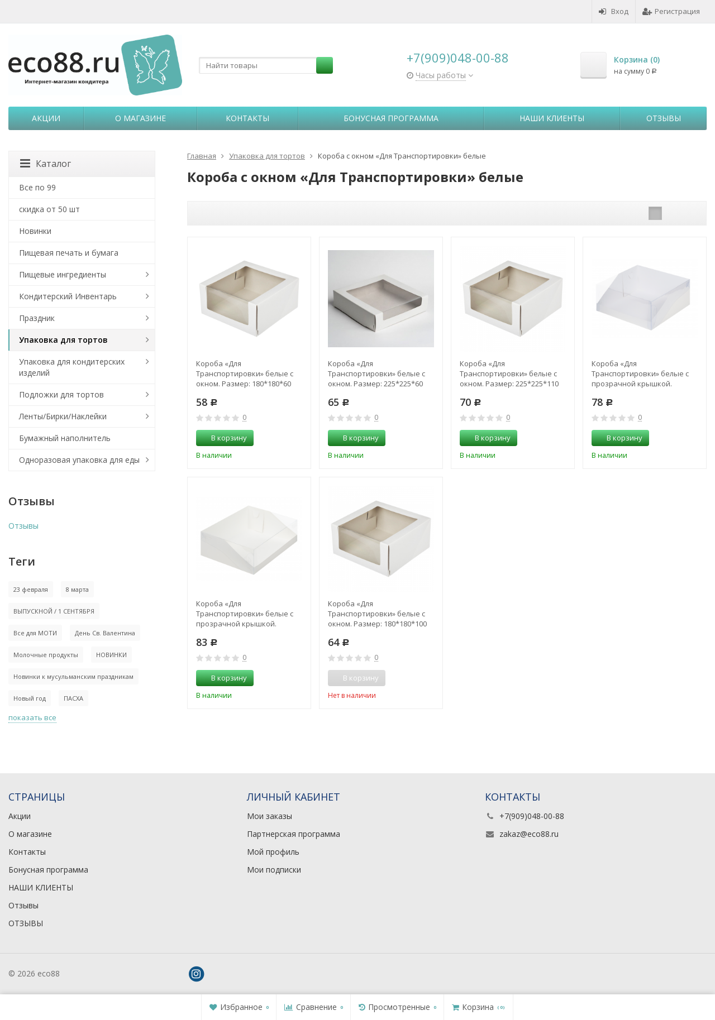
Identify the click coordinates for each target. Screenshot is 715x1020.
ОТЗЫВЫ (25, 923)
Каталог (45, 163)
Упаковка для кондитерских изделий (72, 367)
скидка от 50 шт (49, 209)
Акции (46, 118)
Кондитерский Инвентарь (68, 296)
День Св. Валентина (105, 633)
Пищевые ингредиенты (62, 274)
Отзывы (663, 118)
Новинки (35, 231)
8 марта (77, 589)
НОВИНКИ (111, 654)
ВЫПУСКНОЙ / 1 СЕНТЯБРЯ (53, 611)
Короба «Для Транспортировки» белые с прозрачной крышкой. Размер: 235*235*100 (640, 373)
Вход (613, 11)
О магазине (140, 118)
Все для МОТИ (35, 633)
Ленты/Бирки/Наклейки (63, 416)
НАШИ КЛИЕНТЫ (551, 118)
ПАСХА (73, 698)
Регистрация (671, 11)
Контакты (247, 118)
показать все (32, 717)
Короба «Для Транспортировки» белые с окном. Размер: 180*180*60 (244, 373)
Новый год (29, 698)
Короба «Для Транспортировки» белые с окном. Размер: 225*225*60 (376, 373)
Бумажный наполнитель (65, 438)
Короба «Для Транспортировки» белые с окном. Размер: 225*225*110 (509, 373)
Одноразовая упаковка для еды (79, 459)
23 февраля (30, 589)
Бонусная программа (391, 118)
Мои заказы (269, 816)
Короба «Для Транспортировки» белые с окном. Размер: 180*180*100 (377, 613)
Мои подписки (274, 869)
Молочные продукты (45, 654)
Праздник (37, 318)
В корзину (223, 438)
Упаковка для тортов (63, 339)
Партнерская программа (293, 834)
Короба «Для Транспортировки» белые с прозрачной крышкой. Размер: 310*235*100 (244, 613)
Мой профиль (273, 851)
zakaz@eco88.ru (529, 834)
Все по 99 (37, 187)
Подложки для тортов (61, 394)
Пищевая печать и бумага (68, 252)
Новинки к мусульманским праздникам (73, 676)
